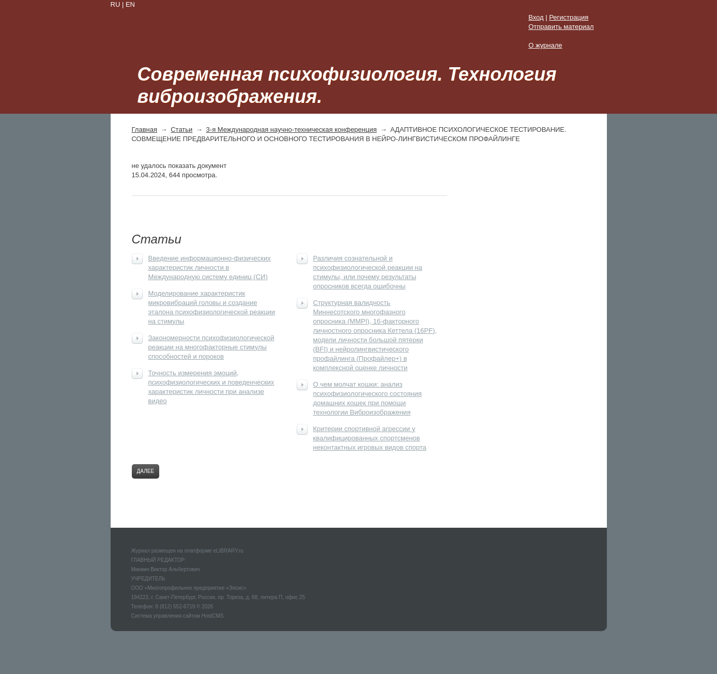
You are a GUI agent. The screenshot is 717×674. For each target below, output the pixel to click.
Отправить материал (560, 26)
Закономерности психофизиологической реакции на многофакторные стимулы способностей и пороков (211, 347)
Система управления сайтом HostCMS (177, 616)
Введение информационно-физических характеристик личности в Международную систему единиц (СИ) (209, 267)
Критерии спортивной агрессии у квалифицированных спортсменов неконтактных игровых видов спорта (369, 438)
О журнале (545, 45)
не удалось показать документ (179, 166)
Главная (144, 129)
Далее (146, 471)
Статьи (181, 129)
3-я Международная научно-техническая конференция (291, 129)
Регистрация (568, 17)
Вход (535, 17)
